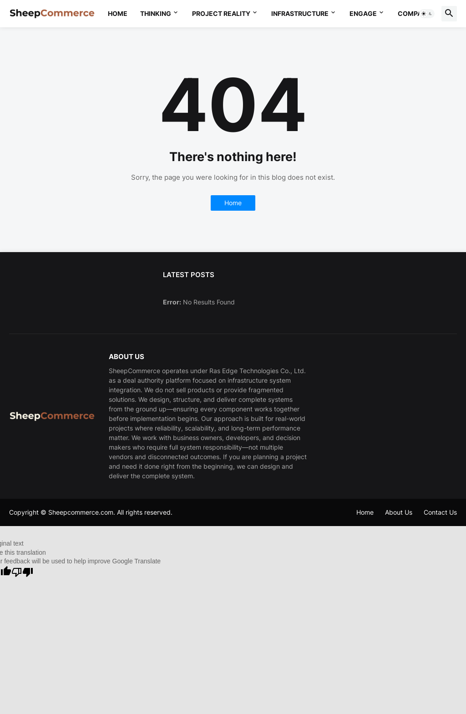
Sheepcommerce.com (80, 512)
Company (414, 13)
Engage (363, 13)
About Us (398, 512)
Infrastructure (300, 13)
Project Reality (221, 13)
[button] (427, 13)
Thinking (155, 13)
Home (117, 13)
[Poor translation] (22, 572)
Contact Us (440, 512)
